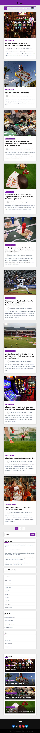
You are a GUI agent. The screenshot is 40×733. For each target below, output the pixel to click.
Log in (5, 637)
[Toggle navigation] (5, 2)
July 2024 (6, 590)
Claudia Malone (11, 48)
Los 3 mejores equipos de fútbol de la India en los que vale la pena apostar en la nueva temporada (19, 250)
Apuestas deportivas (10, 244)
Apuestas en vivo (9, 455)
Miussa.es (19, 3)
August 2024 (7, 587)
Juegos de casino (9, 40)
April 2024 (7, 601)
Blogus (24, 731)
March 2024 (7, 604)
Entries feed (7, 640)
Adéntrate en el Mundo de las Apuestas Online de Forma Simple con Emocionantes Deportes (19, 303)
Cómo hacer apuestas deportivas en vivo (20, 458)
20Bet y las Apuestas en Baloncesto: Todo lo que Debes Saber (18, 508)
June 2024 (7, 594)
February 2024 (8, 607)
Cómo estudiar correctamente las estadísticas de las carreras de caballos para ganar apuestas (19, 144)
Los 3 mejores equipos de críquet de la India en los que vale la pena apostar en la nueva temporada (19, 356)
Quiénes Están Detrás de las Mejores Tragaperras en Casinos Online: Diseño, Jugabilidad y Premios (19, 197)
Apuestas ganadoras (10, 138)
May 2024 (6, 597)
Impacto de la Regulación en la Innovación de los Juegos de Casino (18, 44)
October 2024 (7, 580)
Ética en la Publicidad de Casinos (17, 93)
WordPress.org (8, 647)
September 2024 (8, 584)
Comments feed (8, 643)
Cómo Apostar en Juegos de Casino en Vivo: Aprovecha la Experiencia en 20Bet (20, 408)
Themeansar (30, 731)
